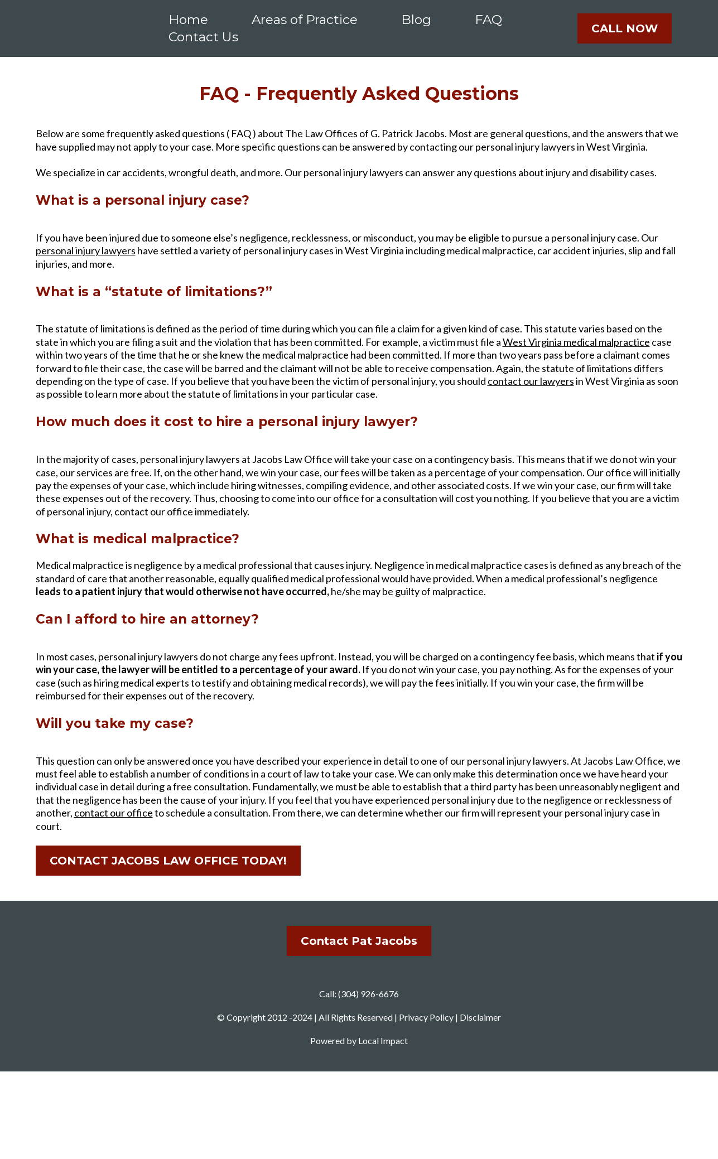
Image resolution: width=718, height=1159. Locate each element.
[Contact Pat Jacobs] (359, 955)
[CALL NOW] (624, 35)
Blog (416, 26)
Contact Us (203, 43)
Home (188, 26)
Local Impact (383, 1127)
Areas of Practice (305, 26)
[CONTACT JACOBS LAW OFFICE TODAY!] (168, 874)
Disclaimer (480, 1104)
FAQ (488, 26)
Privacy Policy (426, 1104)
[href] (359, 1034)
